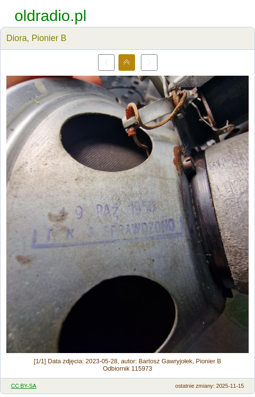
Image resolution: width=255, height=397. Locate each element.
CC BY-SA (24, 386)
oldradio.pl (51, 15)
